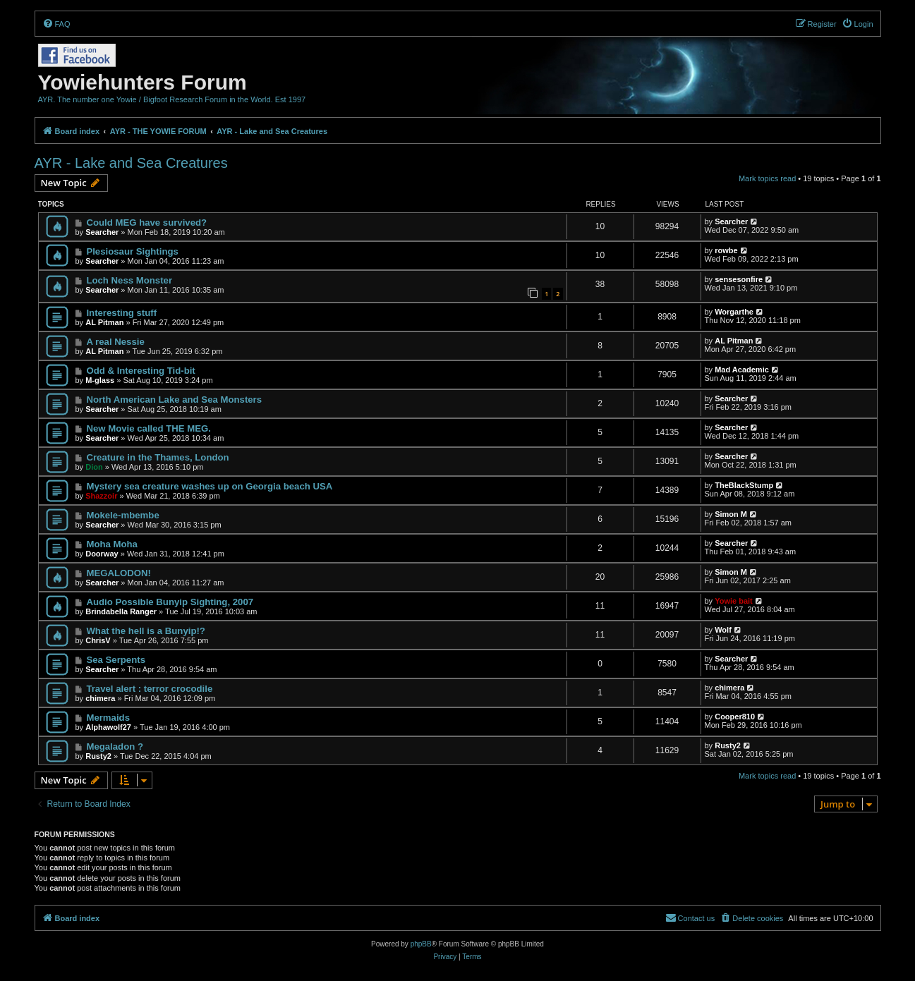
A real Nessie (115, 341)
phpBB (421, 944)
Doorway (101, 553)
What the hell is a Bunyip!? (145, 631)
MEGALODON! (118, 573)
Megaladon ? (114, 746)
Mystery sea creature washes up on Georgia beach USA (209, 486)
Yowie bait (734, 601)
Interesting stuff (121, 312)
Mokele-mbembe (122, 515)
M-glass (99, 380)
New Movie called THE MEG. (148, 428)
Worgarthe (734, 311)
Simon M (731, 514)
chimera (100, 698)
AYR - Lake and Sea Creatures (131, 163)
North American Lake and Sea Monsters (174, 399)
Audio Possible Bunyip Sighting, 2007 (169, 602)
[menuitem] (56, 24)
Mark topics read (767, 178)
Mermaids (108, 717)
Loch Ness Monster (129, 280)
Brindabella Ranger (121, 611)
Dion (93, 467)
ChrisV (97, 640)
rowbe (726, 250)
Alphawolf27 (108, 727)
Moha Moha (112, 544)
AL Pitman (104, 322)
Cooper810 (735, 716)
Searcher (102, 232)
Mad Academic (742, 369)
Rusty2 (98, 756)
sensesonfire (739, 279)
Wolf (723, 630)
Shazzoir (101, 496)
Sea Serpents (115, 659)
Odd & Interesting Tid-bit (140, 370)
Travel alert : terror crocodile (149, 688)
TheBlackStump (744, 485)
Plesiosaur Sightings (132, 251)
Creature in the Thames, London (157, 457)
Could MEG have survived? (146, 222)
